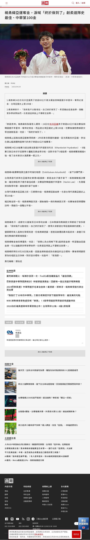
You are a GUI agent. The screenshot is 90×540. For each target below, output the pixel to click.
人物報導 (45, 498)
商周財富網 (27, 498)
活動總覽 (64, 501)
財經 (6, 498)
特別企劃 (26, 494)
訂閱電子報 (56, 518)
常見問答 (64, 498)
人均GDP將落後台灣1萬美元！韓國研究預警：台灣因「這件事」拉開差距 (37, 444)
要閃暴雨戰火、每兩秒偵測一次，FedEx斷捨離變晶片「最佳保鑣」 (40, 275)
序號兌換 (64, 511)
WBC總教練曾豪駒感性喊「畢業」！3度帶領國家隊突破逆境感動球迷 (41, 300)
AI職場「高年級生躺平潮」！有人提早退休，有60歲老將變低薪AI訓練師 (37, 456)
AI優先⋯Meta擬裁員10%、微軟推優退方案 (24, 460)
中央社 (7, 87)
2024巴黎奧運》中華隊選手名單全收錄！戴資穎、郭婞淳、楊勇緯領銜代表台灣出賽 (45, 288)
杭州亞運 (53, 123)
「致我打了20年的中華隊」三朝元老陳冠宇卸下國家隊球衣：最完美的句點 (43, 295)
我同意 (76, 534)
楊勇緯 (8, 322)
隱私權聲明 (38, 534)
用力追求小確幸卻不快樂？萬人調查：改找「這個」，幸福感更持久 (48, 425)
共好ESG (8, 508)
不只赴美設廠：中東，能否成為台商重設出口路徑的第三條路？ (32, 452)
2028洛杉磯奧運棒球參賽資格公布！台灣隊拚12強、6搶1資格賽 (38, 306)
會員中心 (64, 508)
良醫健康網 (27, 501)
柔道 (29, 322)
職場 (6, 504)
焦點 (6, 491)
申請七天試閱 (47, 504)
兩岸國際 (45, 494)
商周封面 (45, 491)
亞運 (37, 322)
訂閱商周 (64, 491)
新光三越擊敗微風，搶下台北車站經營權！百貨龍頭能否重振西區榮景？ (50, 384)
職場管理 (45, 501)
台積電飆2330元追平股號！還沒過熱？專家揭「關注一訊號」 (45, 397)
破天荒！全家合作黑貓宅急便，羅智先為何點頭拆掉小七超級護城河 (48, 370)
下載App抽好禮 (42, 518)
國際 (6, 494)
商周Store (65, 504)
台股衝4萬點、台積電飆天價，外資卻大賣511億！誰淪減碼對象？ (47, 411)
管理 (6, 501)
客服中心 (64, 494)
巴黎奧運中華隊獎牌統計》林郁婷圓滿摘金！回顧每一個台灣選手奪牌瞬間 (43, 281)
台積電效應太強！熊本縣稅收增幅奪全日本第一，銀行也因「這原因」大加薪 (38, 448)
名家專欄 (26, 491)
